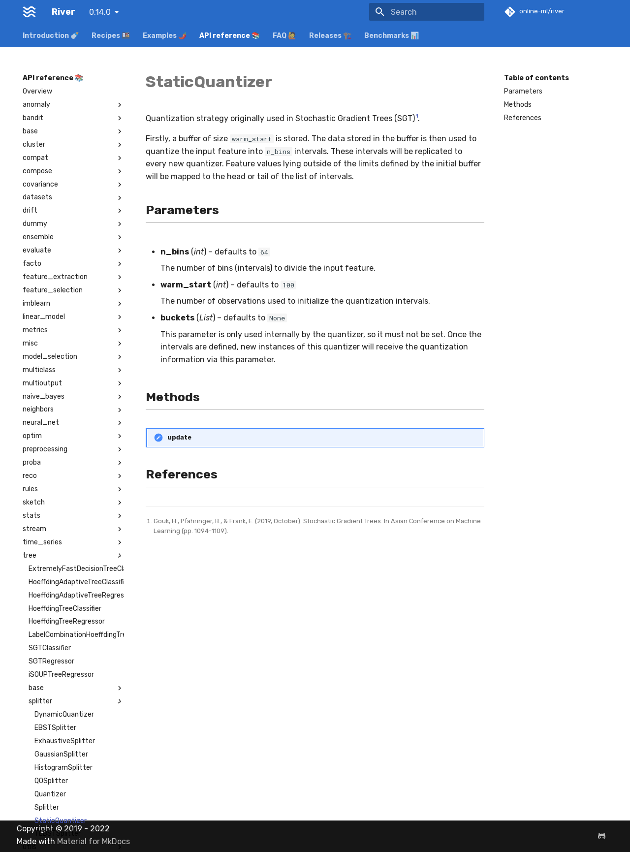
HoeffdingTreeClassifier (65, 608)
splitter (76, 701)
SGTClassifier (50, 648)
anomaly (73, 104)
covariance (73, 184)
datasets (73, 197)
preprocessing (73, 449)
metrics (73, 330)
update (179, 437)
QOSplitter (51, 781)
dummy (73, 224)
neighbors (73, 409)
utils (73, 847)
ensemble (73, 237)
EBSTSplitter (55, 728)
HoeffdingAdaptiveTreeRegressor (76, 595)
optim (73, 436)
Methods (518, 104)
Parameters (523, 91)
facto (73, 263)
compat (73, 158)
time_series (73, 542)
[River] (29, 12)
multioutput (73, 383)
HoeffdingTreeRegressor (67, 621)
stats (73, 515)
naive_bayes (73, 396)
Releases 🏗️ (330, 36)
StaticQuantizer (60, 821)
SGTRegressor (51, 661)
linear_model (73, 317)
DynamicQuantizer (64, 714)
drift (73, 210)
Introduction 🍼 (51, 36)
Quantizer (50, 794)
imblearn (73, 303)
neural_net (73, 422)
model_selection (73, 356)
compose (73, 171)
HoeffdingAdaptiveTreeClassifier (76, 582)
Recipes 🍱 (111, 36)
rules (73, 489)
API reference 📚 (229, 36)
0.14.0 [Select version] (100, 12)
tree (73, 555)
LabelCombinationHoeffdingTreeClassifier (76, 635)
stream (73, 529)
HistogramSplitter (63, 767)
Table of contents (536, 78)
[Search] (426, 12)
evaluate (73, 250)
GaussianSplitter (61, 754)
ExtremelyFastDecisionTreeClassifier (76, 569)
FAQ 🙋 (284, 36)
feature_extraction (73, 277)
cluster (73, 144)
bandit (73, 118)
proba (73, 462)
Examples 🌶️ (165, 36)
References (522, 118)
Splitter (46, 807)
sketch (73, 502)
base (73, 131)
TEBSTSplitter (57, 833)
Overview (37, 91)
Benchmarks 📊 (391, 36)
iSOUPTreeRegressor (61, 674)
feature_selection (73, 290)
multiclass (73, 370)
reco (73, 476)
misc (73, 343)
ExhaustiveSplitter (64, 741)
